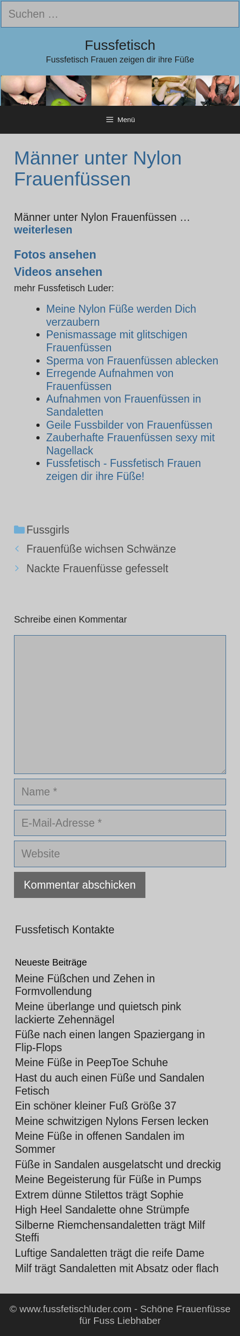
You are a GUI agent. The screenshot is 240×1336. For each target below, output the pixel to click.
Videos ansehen (58, 271)
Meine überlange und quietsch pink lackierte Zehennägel (98, 1013)
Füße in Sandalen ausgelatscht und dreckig (118, 1164)
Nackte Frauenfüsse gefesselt (97, 568)
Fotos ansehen (55, 254)
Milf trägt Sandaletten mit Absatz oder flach (117, 1268)
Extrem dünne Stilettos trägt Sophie (99, 1195)
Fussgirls (48, 530)
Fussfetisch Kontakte (65, 930)
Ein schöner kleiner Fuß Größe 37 (95, 1106)
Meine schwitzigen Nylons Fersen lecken (111, 1121)
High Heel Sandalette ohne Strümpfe (102, 1210)
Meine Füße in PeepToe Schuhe (91, 1062)
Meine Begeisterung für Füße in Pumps (108, 1179)
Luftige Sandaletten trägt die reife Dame (110, 1253)
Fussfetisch (120, 45)
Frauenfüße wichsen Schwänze (101, 549)
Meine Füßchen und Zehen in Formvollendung (85, 985)
